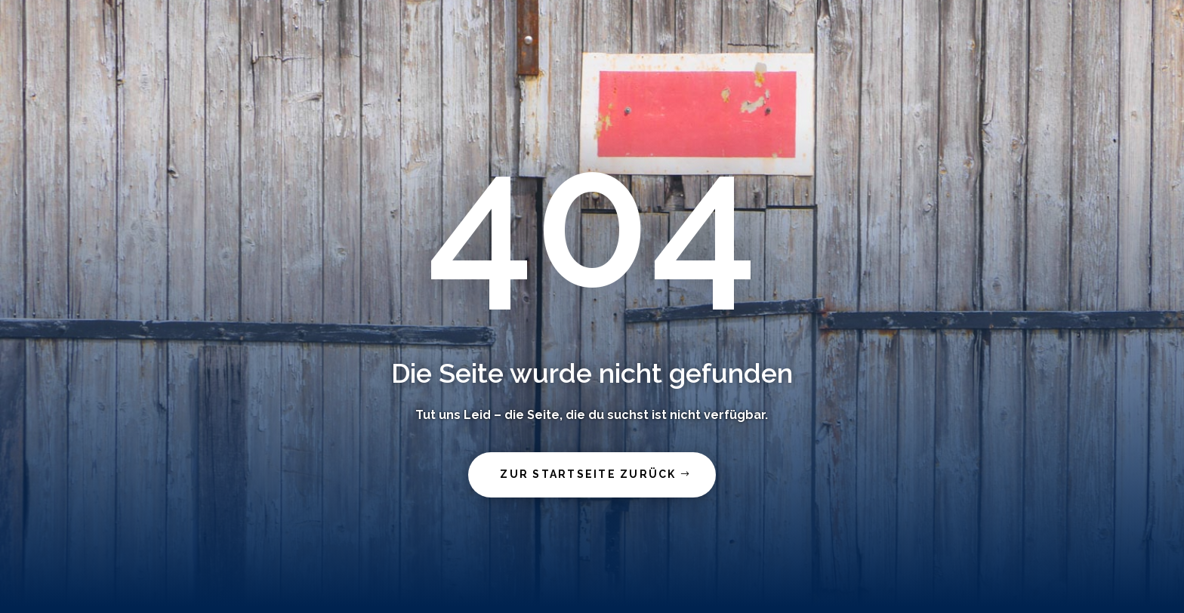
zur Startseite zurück (588, 474)
